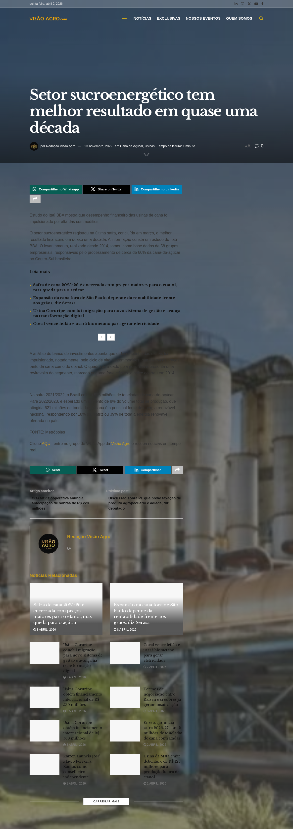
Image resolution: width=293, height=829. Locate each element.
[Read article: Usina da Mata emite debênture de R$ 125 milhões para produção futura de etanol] (125, 769)
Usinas (150, 146)
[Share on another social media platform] (35, 200)
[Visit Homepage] (48, 18)
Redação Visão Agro (60, 146)
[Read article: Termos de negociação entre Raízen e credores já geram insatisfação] (125, 702)
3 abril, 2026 (155, 716)
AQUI (46, 445)
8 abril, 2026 (44, 635)
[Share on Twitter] (106, 190)
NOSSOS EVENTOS (203, 18)
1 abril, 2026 (74, 788)
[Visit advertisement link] (106, 386)
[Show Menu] (124, 18)
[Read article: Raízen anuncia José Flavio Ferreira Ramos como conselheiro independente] (44, 769)
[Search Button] (261, 18)
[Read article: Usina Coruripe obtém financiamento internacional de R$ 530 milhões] (44, 702)
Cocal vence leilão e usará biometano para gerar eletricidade (96, 325)
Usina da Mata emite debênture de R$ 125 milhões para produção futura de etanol (162, 772)
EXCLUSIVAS (168, 18)
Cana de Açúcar (131, 146)
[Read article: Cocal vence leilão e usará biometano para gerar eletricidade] (125, 658)
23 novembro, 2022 (98, 146)
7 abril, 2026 (74, 682)
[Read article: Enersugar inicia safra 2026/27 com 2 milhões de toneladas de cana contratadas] (125, 736)
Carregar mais (106, 806)
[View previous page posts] (101, 339)
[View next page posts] (111, 339)
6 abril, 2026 (74, 716)
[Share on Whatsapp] (56, 190)
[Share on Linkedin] (157, 190)
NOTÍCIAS (142, 18)
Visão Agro (120, 445)
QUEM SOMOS (239, 18)
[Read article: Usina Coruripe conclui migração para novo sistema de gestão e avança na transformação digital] (44, 658)
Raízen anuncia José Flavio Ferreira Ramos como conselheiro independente (81, 772)
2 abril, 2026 (155, 750)
